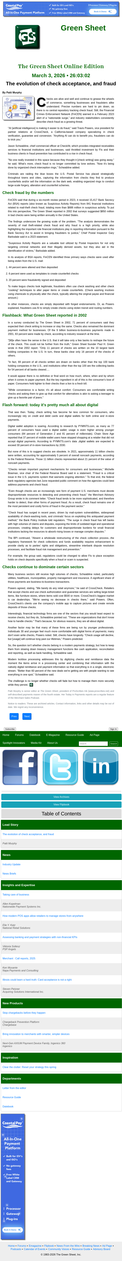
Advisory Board (101, 1249)
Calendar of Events (34, 1249)
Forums (19, 735)
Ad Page (94, 735)
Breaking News (91, 1245)
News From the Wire (68, 1245)
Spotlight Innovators (14, 743)
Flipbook (49, 1245)
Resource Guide (75, 735)
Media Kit (36, 743)
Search (113, 743)
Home (6, 735)
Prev (14, 716)
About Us (52, 743)
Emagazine (35, 1245)
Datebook (35, 735)
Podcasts (16, 1249)
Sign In (113, 729)
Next (27, 716)
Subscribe (10, 729)
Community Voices (58, 1249)
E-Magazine (53, 735)
